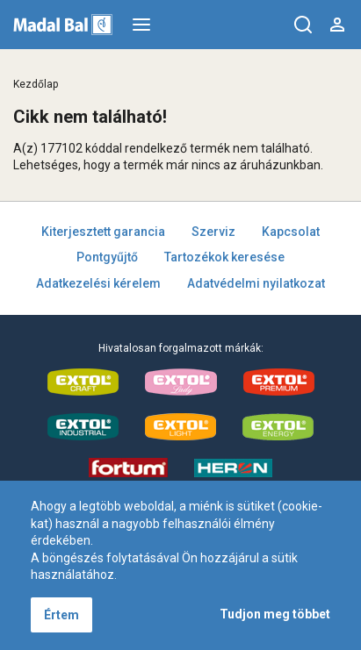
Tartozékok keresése (224, 257)
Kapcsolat (291, 232)
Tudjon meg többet (275, 614)
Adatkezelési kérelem (98, 283)
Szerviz (213, 232)
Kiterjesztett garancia (103, 232)
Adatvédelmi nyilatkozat (256, 283)
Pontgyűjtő (107, 257)
